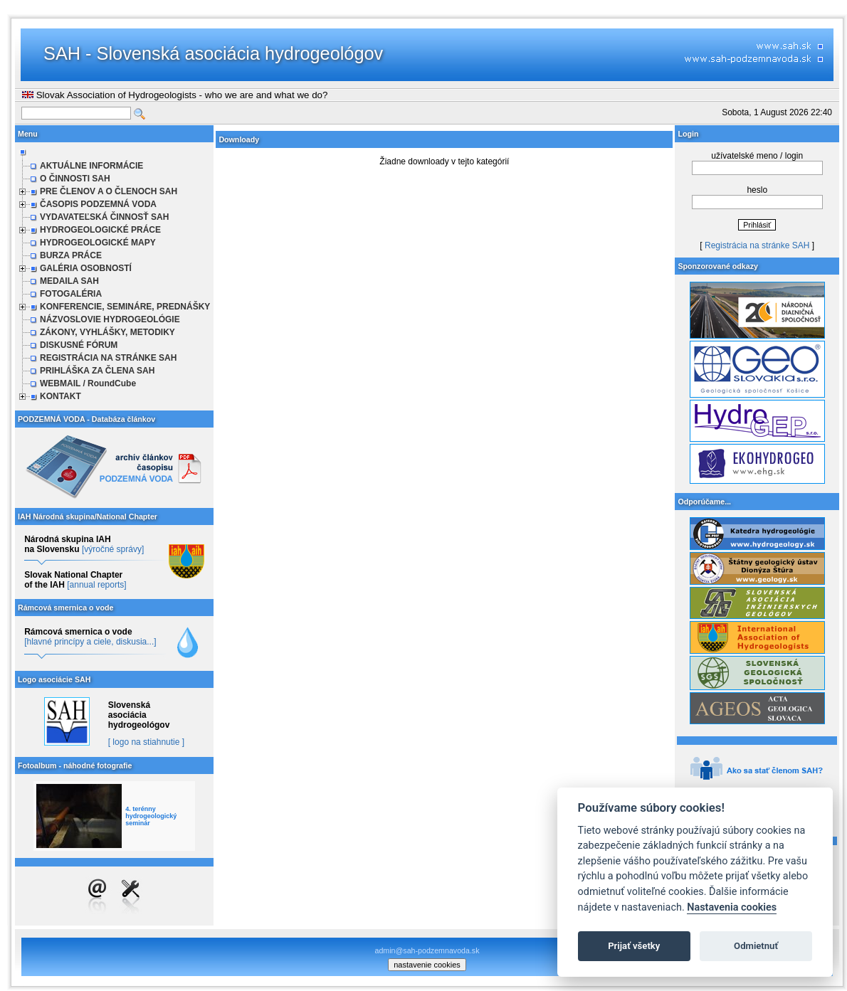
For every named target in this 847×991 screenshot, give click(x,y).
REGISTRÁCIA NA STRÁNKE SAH (108, 358)
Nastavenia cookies (732, 907)
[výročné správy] (113, 549)
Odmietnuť (756, 945)
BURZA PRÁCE (71, 255)
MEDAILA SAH (69, 281)
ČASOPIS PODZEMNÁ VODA (98, 204)
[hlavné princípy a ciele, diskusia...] (90, 642)
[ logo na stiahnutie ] (146, 742)
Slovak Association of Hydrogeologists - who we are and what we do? (174, 95)
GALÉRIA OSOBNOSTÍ (86, 268)
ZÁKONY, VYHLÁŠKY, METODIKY (107, 332)
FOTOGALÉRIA (71, 294)
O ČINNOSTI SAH (75, 179)
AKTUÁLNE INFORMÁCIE (91, 166)
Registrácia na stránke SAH (757, 245)
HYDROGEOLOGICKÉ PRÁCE (100, 230)
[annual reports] (96, 585)
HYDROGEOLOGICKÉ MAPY (98, 243)
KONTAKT (60, 396)
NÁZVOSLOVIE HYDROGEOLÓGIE (110, 319)
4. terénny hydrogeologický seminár (151, 816)
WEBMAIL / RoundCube (88, 383)
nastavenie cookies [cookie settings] (427, 964)
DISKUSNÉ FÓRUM (78, 345)
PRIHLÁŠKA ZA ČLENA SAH (97, 371)
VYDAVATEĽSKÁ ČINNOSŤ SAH (104, 217)
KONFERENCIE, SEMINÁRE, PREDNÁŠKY (125, 307)
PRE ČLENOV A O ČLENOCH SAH (108, 191)
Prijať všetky (634, 945)
